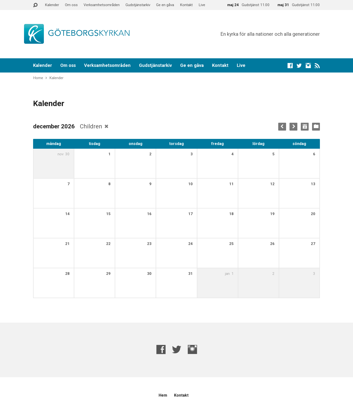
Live (202, 5)
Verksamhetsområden (102, 5)
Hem (163, 395)
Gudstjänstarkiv (138, 5)
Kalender (52, 5)
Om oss (71, 5)
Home (38, 78)
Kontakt (186, 5)
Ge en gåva (165, 5)
